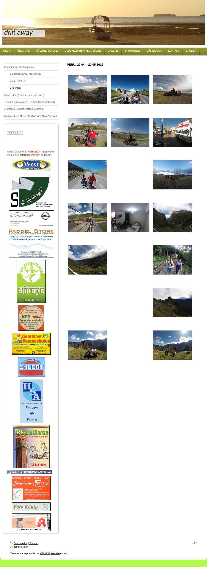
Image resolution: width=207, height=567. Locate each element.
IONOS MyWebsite (50, 553)
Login (194, 542)
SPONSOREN (32, 151)
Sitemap (33, 543)
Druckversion (18, 543)
